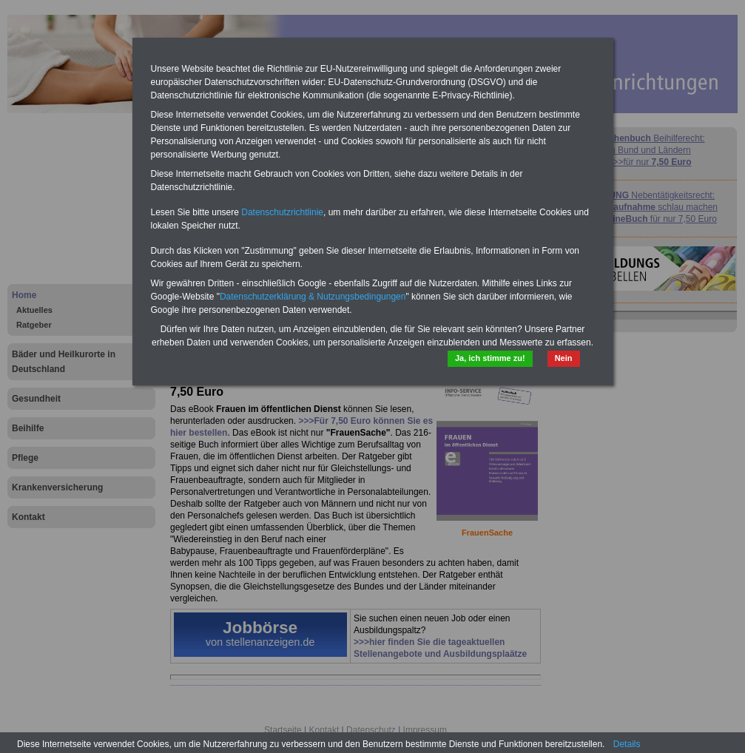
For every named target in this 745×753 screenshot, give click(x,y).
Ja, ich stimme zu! (490, 358)
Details (627, 744)
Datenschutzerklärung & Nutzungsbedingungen (313, 296)
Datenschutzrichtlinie (282, 212)
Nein (564, 358)
